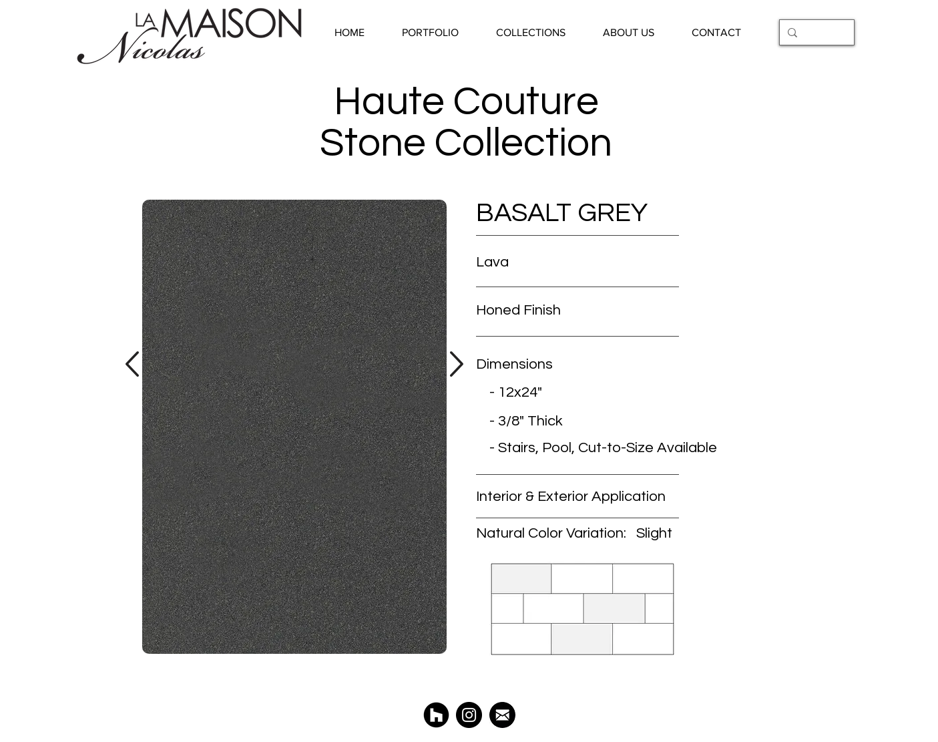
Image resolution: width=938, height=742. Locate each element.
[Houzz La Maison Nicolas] (436, 715)
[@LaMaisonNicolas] (469, 715)
